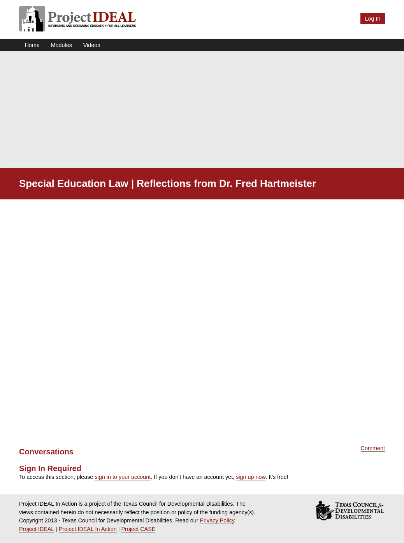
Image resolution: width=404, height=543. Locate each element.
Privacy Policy (217, 520)
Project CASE (138, 529)
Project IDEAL (36, 529)
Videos (91, 45)
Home (32, 45)
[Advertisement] (202, 109)
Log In (372, 19)
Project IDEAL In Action (88, 529)
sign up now (250, 477)
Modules (61, 45)
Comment (373, 448)
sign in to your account (123, 477)
